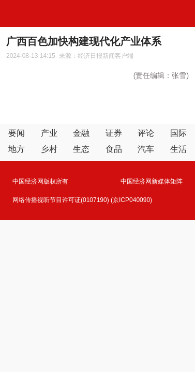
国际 (178, 133)
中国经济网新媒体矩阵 (152, 181)
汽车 (146, 149)
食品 (114, 149)
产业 (49, 133)
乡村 (49, 149)
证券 (114, 133)
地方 (16, 149)
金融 (81, 133)
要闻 (16, 133)
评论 (146, 133)
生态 (81, 149)
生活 (178, 149)
